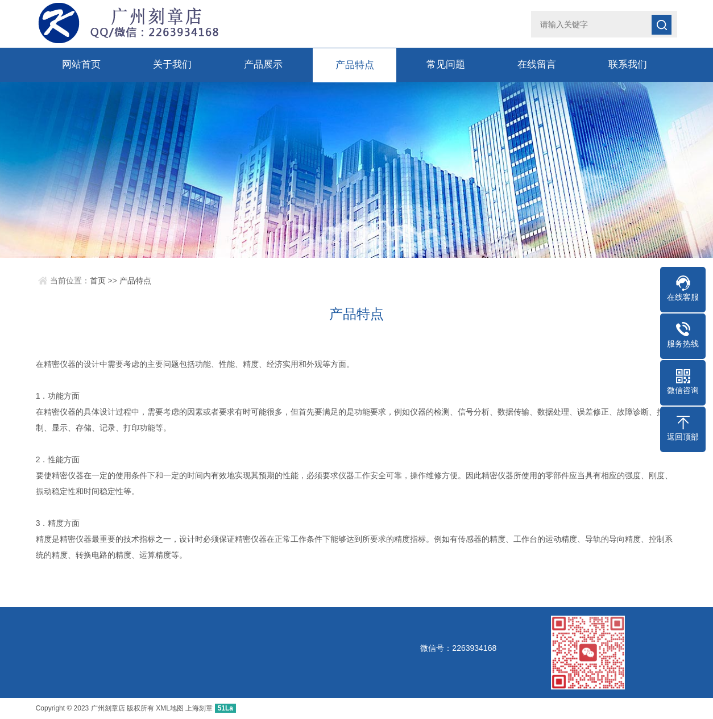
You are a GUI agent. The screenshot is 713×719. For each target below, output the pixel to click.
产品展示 (263, 64)
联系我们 (627, 64)
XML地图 (170, 708)
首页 (98, 280)
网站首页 (81, 64)
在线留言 (536, 64)
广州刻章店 (108, 708)
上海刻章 (199, 708)
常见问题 (445, 64)
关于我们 (172, 64)
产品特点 (354, 64)
